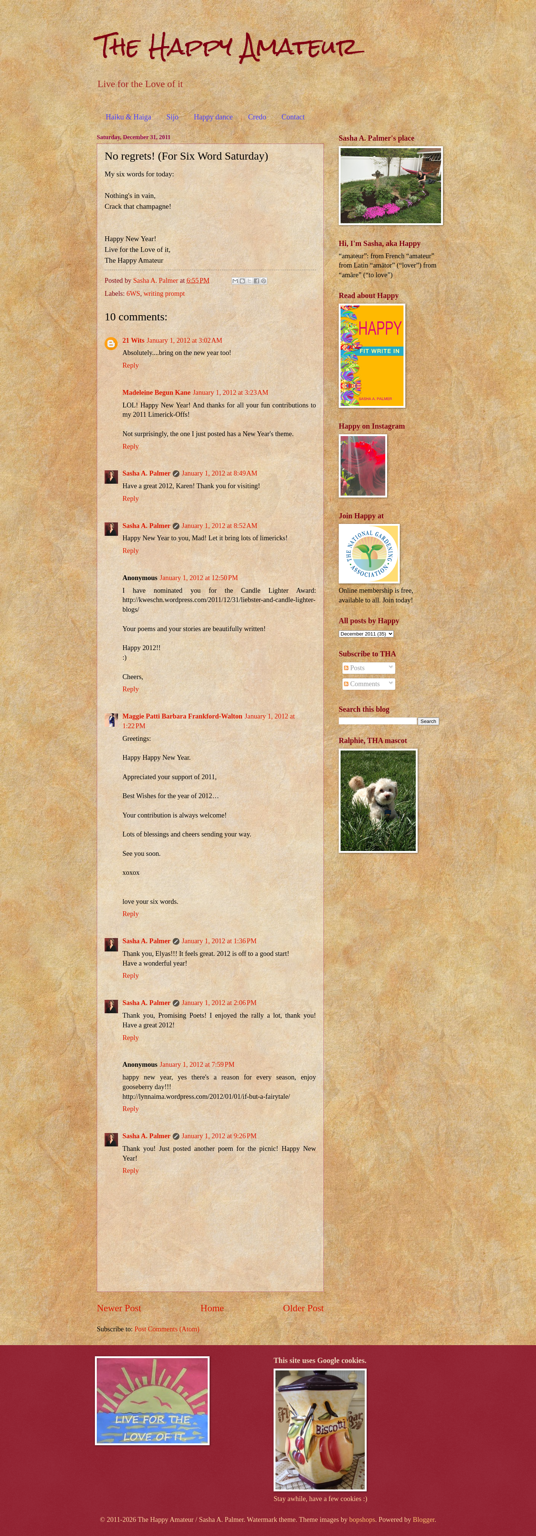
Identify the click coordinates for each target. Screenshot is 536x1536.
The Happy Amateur (227, 46)
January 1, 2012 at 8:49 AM (219, 473)
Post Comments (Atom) (167, 1329)
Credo (257, 117)
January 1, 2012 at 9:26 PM (219, 1136)
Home (212, 1308)
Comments (362, 684)
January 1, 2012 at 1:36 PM (219, 941)
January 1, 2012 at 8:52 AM (219, 525)
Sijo (172, 117)
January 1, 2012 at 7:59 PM (197, 1064)
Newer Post (119, 1308)
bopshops (362, 1519)
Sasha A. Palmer (146, 473)
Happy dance (213, 117)
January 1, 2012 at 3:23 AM (230, 392)
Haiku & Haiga (128, 117)
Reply (130, 365)
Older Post (303, 1308)
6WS (133, 293)
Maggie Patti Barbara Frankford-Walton (182, 716)
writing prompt (164, 293)
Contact (292, 117)
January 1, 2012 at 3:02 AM (184, 340)
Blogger (423, 1519)
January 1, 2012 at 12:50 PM (199, 578)
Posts (354, 668)
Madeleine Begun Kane (156, 392)
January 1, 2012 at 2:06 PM (219, 1003)
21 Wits (133, 340)
